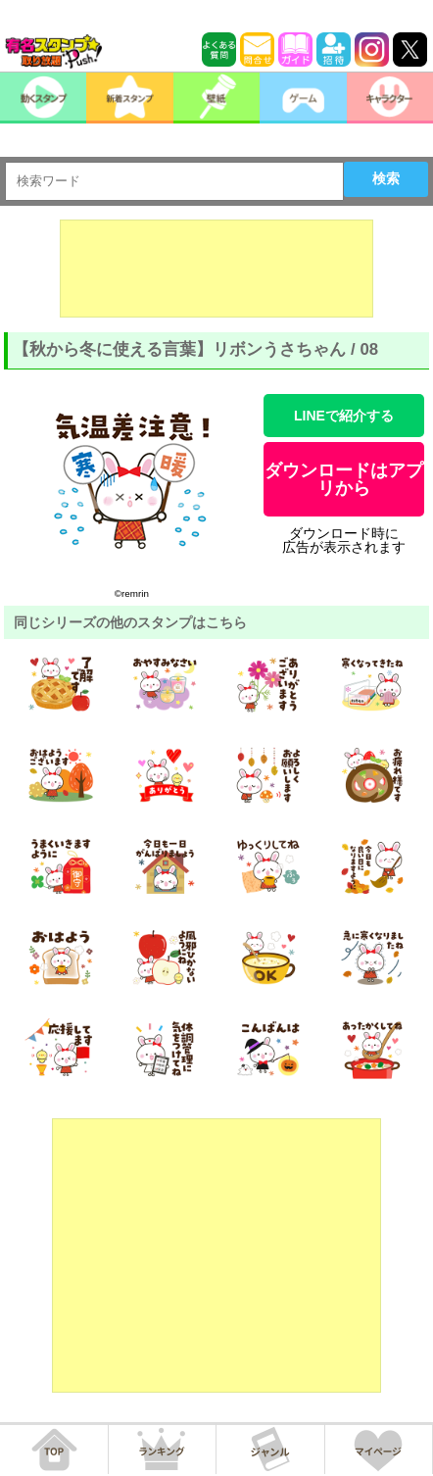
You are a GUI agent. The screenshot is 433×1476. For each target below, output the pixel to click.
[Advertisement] (216, 269)
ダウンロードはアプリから (344, 479)
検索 (386, 178)
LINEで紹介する (344, 415)
